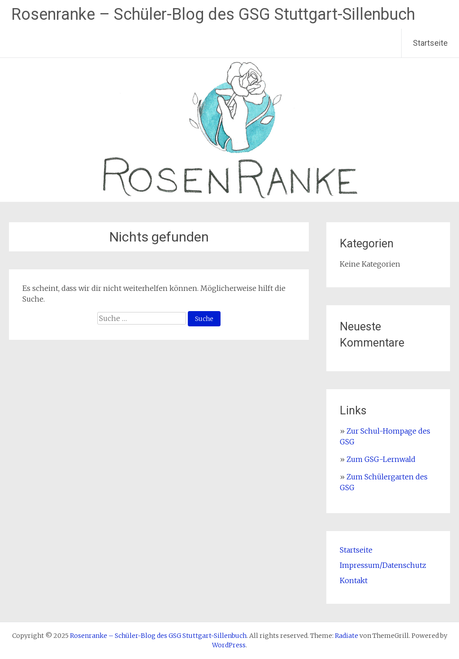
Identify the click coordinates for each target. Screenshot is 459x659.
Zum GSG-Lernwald (381, 459)
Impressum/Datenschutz (383, 565)
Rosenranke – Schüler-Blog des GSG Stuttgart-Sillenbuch (213, 14)
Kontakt (354, 580)
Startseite (430, 43)
